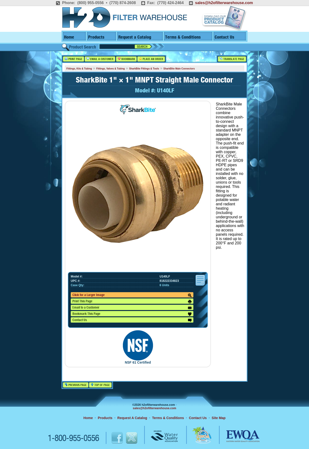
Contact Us (224, 37)
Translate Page (232, 59)
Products (96, 37)
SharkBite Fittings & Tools (144, 68)
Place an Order (151, 59)
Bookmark (126, 59)
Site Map (219, 418)
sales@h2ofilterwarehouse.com (224, 3)
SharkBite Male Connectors (179, 68)
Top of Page (100, 385)
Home (69, 37)
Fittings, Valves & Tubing (110, 68)
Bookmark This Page (132, 314)
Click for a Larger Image (132, 295)
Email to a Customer (132, 308)
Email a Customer (99, 59)
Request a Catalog (134, 37)
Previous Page (76, 385)
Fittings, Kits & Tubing (79, 68)
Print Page (73, 59)
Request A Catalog (132, 418)
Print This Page (132, 302)
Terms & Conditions (183, 37)
